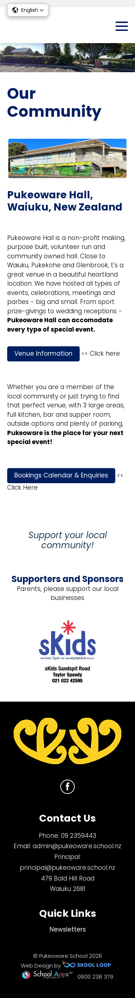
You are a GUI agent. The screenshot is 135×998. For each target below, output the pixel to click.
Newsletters (68, 929)
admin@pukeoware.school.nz (77, 846)
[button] (28, 10)
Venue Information (43, 353)
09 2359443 (78, 835)
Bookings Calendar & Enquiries (61, 475)
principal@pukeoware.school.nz (67, 867)
